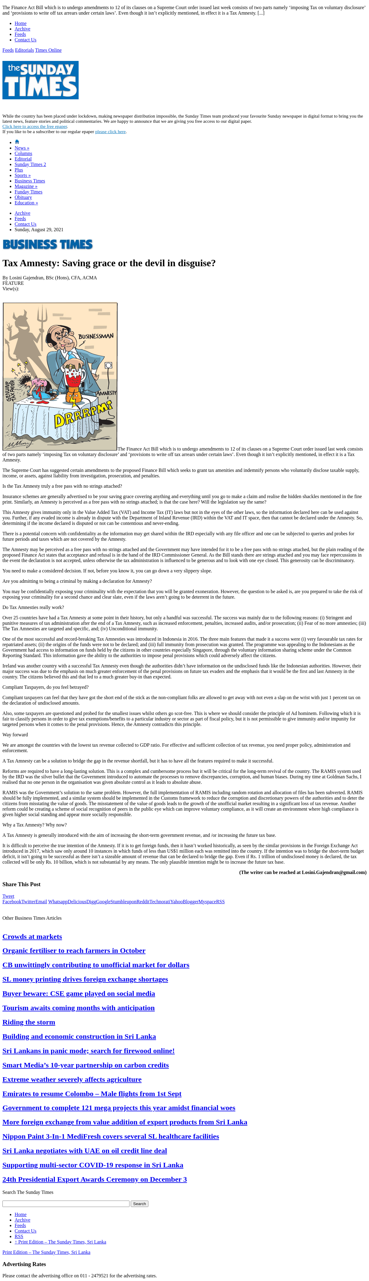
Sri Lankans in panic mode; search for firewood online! (88, 1051)
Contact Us (26, 39)
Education (26, 202)
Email (41, 901)
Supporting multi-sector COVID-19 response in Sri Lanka (92, 1165)
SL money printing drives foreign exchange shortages (85, 979)
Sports (23, 175)
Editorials (24, 50)
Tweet (8, 896)
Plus (19, 169)
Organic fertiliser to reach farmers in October (74, 950)
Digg (91, 901)
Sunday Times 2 (30, 164)
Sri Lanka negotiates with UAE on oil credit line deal (84, 1151)
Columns (23, 153)
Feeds (20, 34)
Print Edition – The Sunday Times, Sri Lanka (60, 1241)
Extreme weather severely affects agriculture (72, 1079)
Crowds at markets (32, 936)
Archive (22, 28)
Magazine (26, 186)
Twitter (28, 901)
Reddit (143, 901)
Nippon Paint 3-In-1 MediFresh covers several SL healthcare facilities (110, 1136)
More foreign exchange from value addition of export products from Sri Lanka (124, 1122)
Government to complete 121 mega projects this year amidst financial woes (118, 1108)
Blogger (191, 901)
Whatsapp (58, 901)
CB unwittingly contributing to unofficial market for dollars (96, 965)
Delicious (77, 901)
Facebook (11, 901)
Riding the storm (28, 1022)
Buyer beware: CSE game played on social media (78, 993)
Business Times (30, 180)
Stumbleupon (124, 901)
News (22, 147)
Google (103, 901)
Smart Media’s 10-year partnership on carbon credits (85, 1065)
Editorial (23, 158)
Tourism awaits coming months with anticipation (78, 1008)
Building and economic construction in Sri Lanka (79, 1036)
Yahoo (176, 901)
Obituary (23, 197)
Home (21, 23)
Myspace (207, 901)
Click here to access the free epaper (34, 126)
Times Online (48, 50)
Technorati (160, 901)
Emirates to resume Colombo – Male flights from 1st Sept (92, 1094)
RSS (220, 901)
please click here (110, 131)
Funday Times (28, 191)
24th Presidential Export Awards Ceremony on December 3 (94, 1179)
